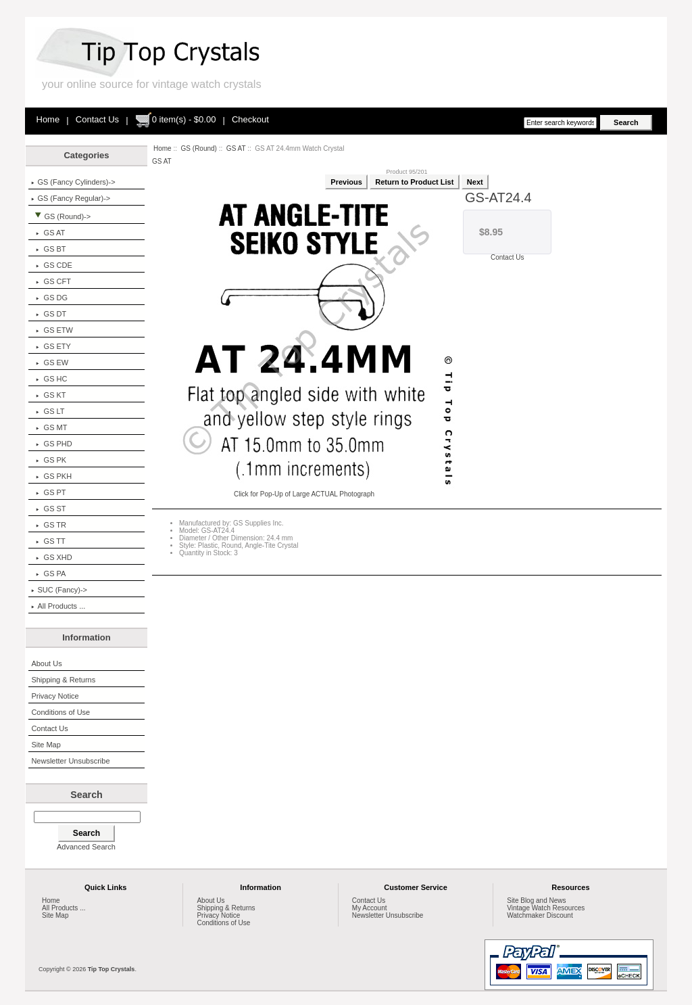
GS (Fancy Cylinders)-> (73, 182)
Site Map (45, 745)
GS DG (49, 298)
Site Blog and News (536, 900)
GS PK (48, 460)
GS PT (48, 492)
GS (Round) (199, 148)
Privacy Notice (54, 696)
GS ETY (51, 346)
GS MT (49, 427)
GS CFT (51, 281)
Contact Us (97, 119)
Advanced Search (86, 847)
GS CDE (51, 265)
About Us (46, 663)
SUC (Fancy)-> (59, 590)
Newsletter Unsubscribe (70, 761)
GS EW (49, 362)
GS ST (48, 509)
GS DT (48, 314)
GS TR (48, 525)
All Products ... (58, 606)
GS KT (48, 395)
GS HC (49, 379)
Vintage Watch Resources (546, 908)
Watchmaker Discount (539, 915)
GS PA (48, 573)
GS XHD (51, 557)
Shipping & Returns (63, 680)
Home (48, 119)
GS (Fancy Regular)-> (70, 198)
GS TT (48, 541)
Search (86, 794)
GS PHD (51, 444)
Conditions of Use (60, 712)
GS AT (236, 148)
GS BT (48, 249)
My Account (369, 908)
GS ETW (52, 330)
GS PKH (51, 476)
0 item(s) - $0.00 (175, 119)
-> (61, 216)
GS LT (47, 411)
